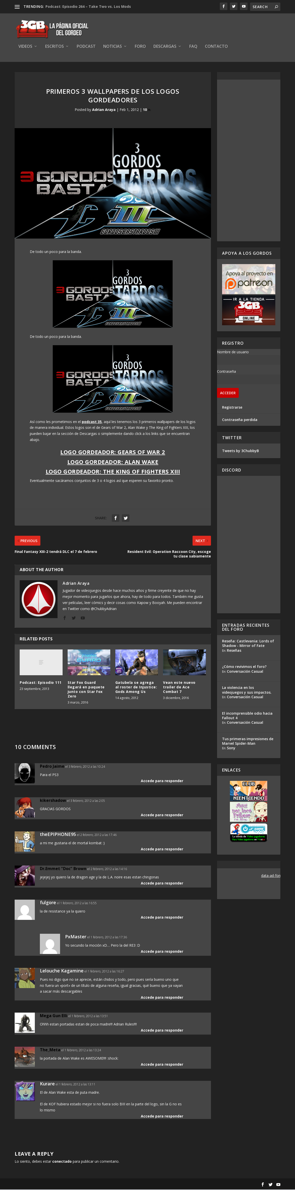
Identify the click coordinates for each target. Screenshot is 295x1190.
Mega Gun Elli (53, 1016)
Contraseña (226, 371)
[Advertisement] (248, 161)
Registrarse (232, 407)
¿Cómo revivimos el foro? (244, 667)
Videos (25, 47)
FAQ (193, 47)
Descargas (164, 47)
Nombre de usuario (233, 352)
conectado (62, 1161)
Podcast (86, 47)
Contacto (216, 47)
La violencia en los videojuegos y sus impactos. (247, 690)
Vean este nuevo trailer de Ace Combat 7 (179, 687)
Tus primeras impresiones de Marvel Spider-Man (247, 741)
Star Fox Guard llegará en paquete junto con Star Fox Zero (86, 690)
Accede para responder (162, 781)
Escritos (54, 47)
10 (147, 110)
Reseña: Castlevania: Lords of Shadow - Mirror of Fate (248, 643)
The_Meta (50, 1050)
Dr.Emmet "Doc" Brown (63, 869)
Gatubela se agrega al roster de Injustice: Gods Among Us (136, 687)
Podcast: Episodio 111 (41, 683)
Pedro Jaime (52, 766)
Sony (231, 748)
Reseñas (234, 650)
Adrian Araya (104, 110)
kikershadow (53, 801)
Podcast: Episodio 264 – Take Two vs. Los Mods (88, 6)
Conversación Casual (245, 671)
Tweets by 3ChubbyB (240, 451)
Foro (140, 47)
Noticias (112, 47)
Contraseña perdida (239, 420)
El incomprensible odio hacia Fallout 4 (247, 716)
